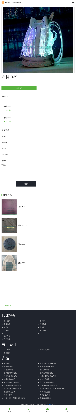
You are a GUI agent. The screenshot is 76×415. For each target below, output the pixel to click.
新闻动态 (7, 324)
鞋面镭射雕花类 (45, 398)
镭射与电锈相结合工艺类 (12, 385)
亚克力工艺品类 (9, 392)
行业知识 (43, 324)
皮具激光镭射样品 (46, 373)
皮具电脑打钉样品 (10, 376)
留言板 (42, 327)
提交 (26, 184)
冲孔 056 (21, 263)
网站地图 (7, 339)
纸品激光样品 (8, 370)
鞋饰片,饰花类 (45, 395)
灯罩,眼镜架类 (45, 392)
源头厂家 (7, 336)
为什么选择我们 (45, 350)
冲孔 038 (21, 207)
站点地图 (43, 330)
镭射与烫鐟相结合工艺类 (48, 385)
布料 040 (6, 118)
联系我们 (7, 327)
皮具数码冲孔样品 (10, 373)
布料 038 (6, 106)
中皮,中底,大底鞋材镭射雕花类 (14, 398)
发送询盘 (19, 88)
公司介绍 (7, 350)
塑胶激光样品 (44, 370)
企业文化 (7, 353)
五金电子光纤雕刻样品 (48, 363)
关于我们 (7, 321)
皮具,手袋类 (8, 395)
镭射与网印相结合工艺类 (12, 389)
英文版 (6, 330)
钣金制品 (7, 363)
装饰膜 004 (22, 225)
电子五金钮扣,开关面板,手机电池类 (52, 389)
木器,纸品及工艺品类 (11, 382)
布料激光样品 (44, 379)
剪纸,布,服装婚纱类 (47, 382)
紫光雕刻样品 (8, 366)
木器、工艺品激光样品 (48, 376)
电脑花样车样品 (9, 379)
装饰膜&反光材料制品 (47, 366)
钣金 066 (21, 244)
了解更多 (8, 305)
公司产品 (43, 321)
